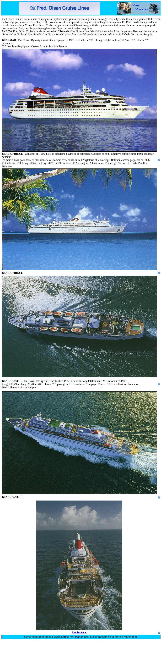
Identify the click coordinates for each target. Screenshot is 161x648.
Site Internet (79, 632)
